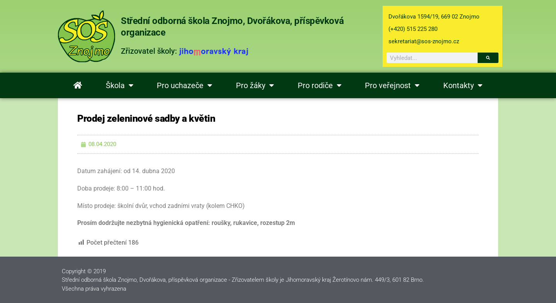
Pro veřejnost (392, 85)
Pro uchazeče (184, 85)
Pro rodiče (320, 85)
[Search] (488, 58)
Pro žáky (255, 85)
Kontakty (463, 85)
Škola (120, 85)
